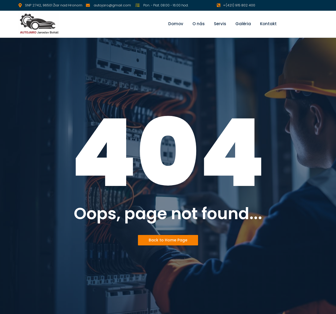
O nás (198, 24)
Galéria (243, 24)
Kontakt (268, 24)
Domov (175, 24)
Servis (220, 24)
